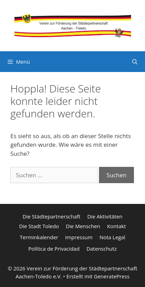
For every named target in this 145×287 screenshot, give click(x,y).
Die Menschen (83, 226)
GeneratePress (111, 276)
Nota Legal (112, 237)
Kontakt (116, 226)
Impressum (78, 237)
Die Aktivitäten (104, 216)
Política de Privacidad (54, 248)
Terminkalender (39, 237)
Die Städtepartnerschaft (51, 216)
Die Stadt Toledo (39, 226)
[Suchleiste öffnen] (135, 61)
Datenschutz (102, 248)
